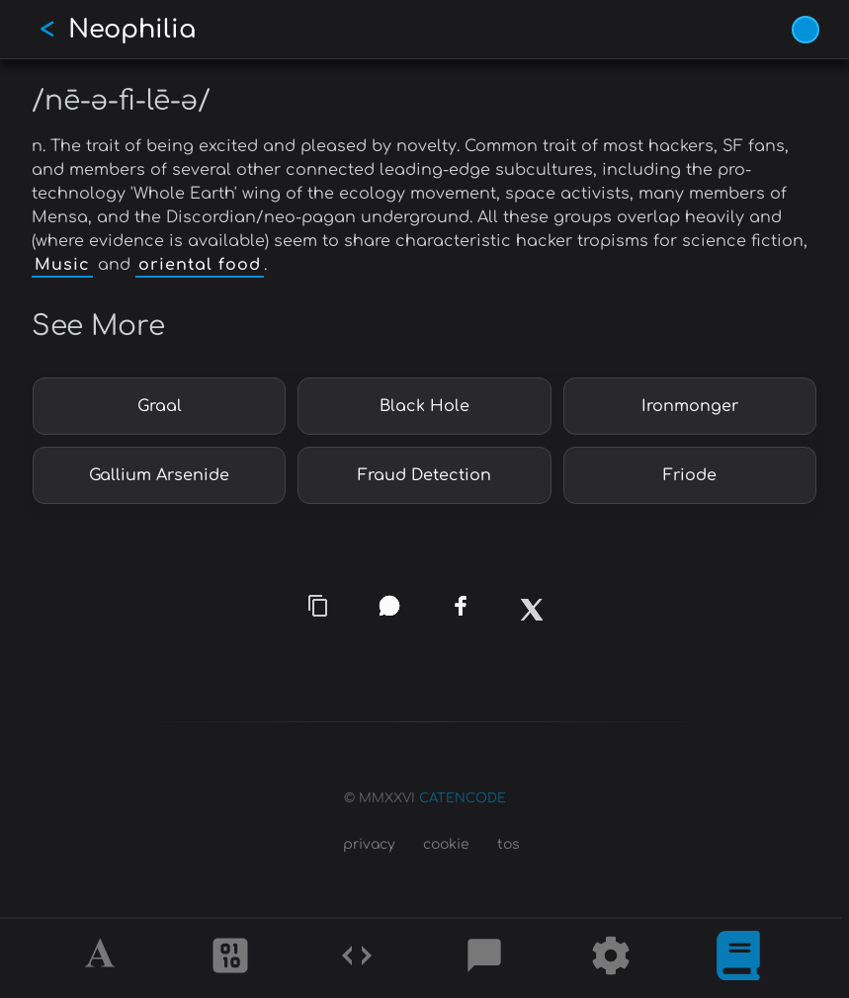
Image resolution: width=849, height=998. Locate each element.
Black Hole (424, 406)
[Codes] (357, 958)
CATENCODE (462, 798)
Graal (159, 406)
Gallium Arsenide (159, 475)
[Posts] (484, 958)
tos (508, 844)
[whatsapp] (388, 605)
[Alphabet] (103, 958)
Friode (690, 475)
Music (62, 265)
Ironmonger (689, 406)
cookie (446, 844)
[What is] (738, 958)
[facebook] (460, 605)
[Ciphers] (230, 958)
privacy (369, 844)
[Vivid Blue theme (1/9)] (805, 30)
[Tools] (611, 958)
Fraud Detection (424, 475)
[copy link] (318, 605)
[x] (530, 616)
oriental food (199, 265)
